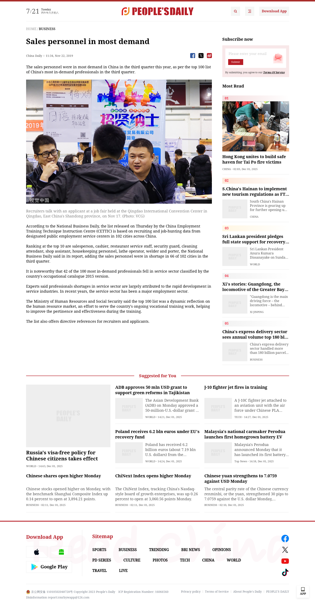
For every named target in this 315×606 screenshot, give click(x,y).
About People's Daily (247, 591)
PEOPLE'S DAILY (277, 591)
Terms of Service (217, 591)
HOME (31, 29)
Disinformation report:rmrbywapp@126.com (57, 597)
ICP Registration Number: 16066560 (143, 591)
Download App (274, 11)
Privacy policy (191, 591)
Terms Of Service (274, 72)
